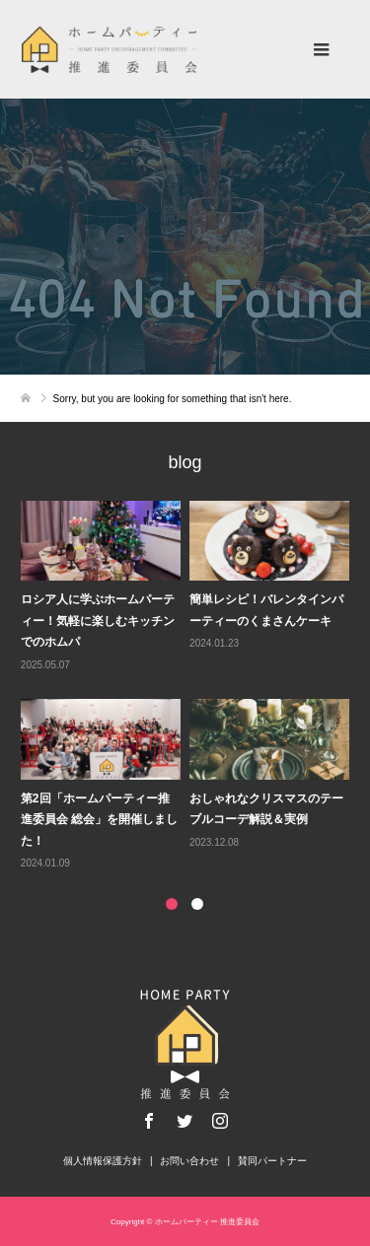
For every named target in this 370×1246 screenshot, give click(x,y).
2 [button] (197, 904)
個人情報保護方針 (102, 1160)
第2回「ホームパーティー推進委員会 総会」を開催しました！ (99, 820)
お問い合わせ (189, 1160)
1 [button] (172, 904)
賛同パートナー (272, 1160)
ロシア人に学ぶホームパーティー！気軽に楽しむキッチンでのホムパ (98, 620)
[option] (189, 687)
